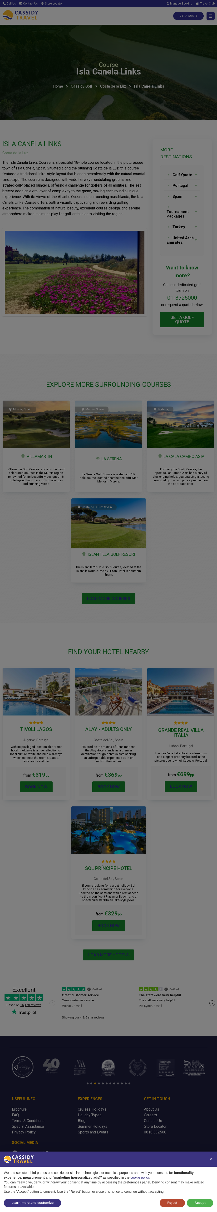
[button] (211, 1159)
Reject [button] (172, 1203)
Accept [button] (200, 1203)
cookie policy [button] (139, 1177)
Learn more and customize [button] (32, 1203)
